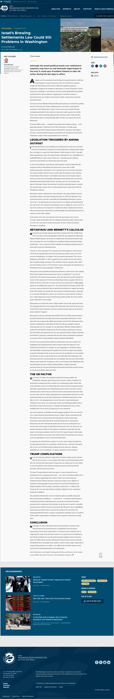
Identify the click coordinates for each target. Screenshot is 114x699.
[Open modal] (105, 16)
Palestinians (92, 592)
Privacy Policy (16, 696)
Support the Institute (50, 687)
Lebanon (44, 16)
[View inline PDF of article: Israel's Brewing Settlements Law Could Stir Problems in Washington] (100, 57)
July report (79, 283)
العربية (20, 49)
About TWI (39, 687)
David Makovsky (9, 47)
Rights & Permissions (27, 696)
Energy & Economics (25, 16)
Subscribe (6, 687)
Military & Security (13, 16)
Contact (5, 683)
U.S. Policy (85, 583)
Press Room (6, 685)
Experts (67, 9)
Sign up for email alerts (92, 601)
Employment (6, 696)
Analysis (55, 9)
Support (87, 9)
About (77, 9)
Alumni (61, 687)
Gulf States (52, 16)
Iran (38, 16)
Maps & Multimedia (104, 9)
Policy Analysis (6, 28)
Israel (84, 592)
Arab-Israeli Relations (88, 580)
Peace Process (102, 580)
